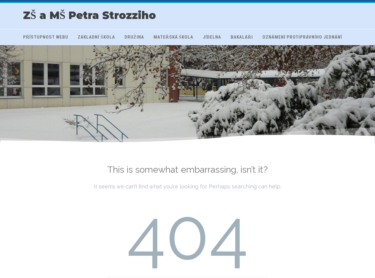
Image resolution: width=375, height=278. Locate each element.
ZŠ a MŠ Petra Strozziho (89, 15)
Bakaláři (242, 37)
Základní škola (96, 37)
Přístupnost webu (45, 37)
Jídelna (212, 37)
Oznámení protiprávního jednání (302, 37)
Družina (134, 37)
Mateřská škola (173, 37)
